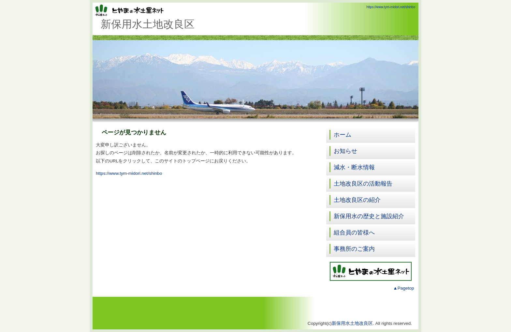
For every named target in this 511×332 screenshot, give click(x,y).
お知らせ (345, 151)
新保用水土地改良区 (352, 323)
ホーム (342, 134)
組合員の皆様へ (354, 232)
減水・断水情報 (354, 167)
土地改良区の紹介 (357, 200)
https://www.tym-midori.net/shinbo (391, 7)
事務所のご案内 (354, 249)
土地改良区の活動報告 (363, 183)
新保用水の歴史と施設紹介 (369, 216)
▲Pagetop (403, 288)
